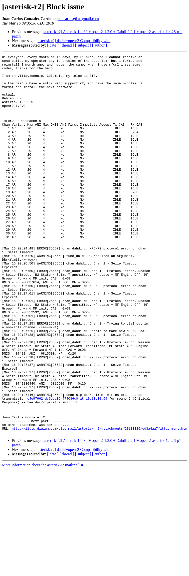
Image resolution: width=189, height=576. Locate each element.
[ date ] (52, 45)
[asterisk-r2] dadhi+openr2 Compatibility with (73, 41)
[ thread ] (66, 45)
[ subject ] (83, 45)
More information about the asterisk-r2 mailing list (42, 540)
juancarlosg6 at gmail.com (78, 19)
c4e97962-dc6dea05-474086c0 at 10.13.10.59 (67, 467)
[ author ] (99, 45)
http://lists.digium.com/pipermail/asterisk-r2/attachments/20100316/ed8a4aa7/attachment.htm (99, 503)
